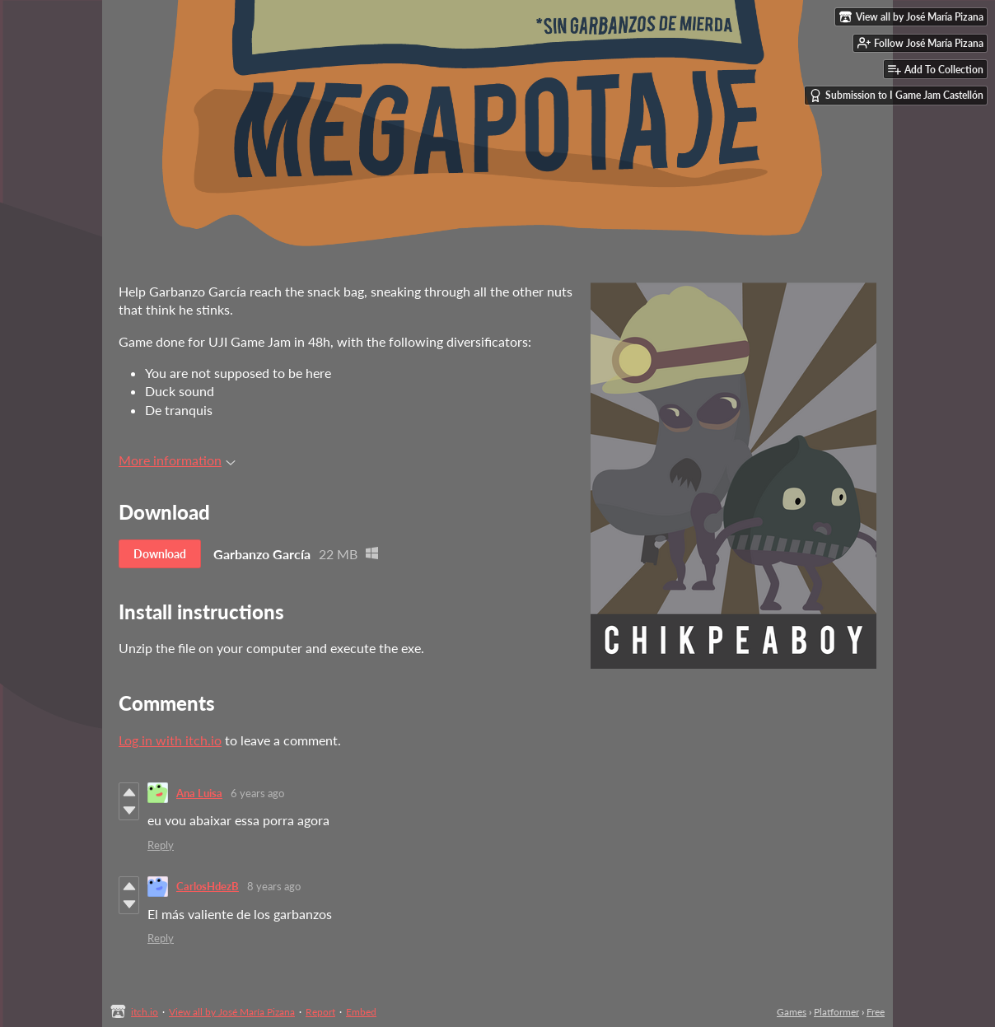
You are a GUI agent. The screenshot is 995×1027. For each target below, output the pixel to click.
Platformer (836, 1012)
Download (159, 554)
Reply (160, 845)
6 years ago (257, 793)
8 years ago (274, 886)
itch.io (144, 1012)
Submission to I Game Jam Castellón (896, 95)
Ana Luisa (199, 793)
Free (876, 1012)
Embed (361, 1012)
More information (177, 460)
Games (791, 1012)
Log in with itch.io (170, 740)
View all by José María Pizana (232, 1012)
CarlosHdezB (207, 886)
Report (320, 1012)
